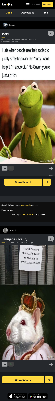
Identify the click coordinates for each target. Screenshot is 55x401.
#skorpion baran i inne (9, 41)
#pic (32, 243)
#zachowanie (6, 39)
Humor (4, 37)
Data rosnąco (15, 214)
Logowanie (36, 4)
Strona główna (23, 182)
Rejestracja (47, 4)
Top (46, 12)
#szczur (27, 243)
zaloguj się (26, 205)
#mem (21, 243)
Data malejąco (28, 214)
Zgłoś (51, 175)
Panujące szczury (14, 239)
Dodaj (9, 12)
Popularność (41, 214)
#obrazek (14, 243)
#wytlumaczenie (18, 39)
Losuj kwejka (48, 183)
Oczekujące (27, 12)
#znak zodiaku (30, 39)
